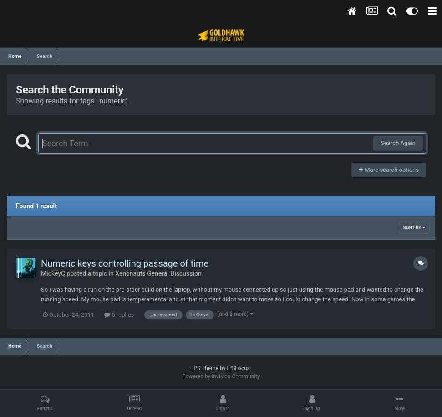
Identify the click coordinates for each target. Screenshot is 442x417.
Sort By (414, 227)
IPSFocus (238, 368)
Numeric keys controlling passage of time (124, 263)
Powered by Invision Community (221, 376)
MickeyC (53, 273)
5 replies (119, 314)
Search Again (398, 142)
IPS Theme (205, 368)
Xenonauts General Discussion (158, 273)
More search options (389, 169)
